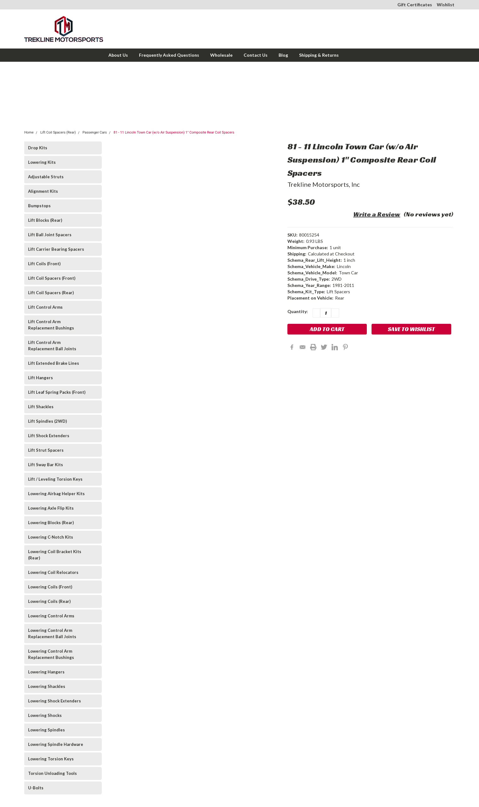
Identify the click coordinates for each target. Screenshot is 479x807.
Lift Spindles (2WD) (47, 421)
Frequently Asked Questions (169, 55)
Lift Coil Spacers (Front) (51, 278)
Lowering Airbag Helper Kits (56, 493)
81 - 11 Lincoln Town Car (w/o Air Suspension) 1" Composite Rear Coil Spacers (173, 132)
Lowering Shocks (45, 715)
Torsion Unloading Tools (52, 773)
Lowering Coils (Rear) (49, 601)
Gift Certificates (414, 4)
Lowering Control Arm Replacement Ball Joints (52, 633)
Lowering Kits (42, 162)
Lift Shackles (41, 406)
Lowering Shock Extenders (54, 700)
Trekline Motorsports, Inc (323, 184)
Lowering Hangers (46, 671)
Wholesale (221, 55)
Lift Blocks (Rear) (45, 220)
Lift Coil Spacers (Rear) (58, 132)
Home (29, 132)
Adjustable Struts (46, 176)
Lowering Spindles (46, 729)
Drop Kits (37, 147)
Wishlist (445, 4)
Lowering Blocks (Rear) (51, 522)
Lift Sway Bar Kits (45, 464)
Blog (283, 55)
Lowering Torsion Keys (51, 758)
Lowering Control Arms (51, 615)
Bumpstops (39, 205)
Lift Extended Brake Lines (53, 363)
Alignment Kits (43, 191)
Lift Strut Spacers (46, 450)
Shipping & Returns (319, 55)
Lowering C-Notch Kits (50, 537)
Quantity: (297, 311)
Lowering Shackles (46, 686)
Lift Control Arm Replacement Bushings (51, 324)
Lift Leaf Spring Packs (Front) (56, 392)
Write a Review (376, 214)
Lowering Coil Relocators (53, 572)
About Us (118, 55)
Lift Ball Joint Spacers (50, 234)
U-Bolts (35, 787)
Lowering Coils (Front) (50, 586)
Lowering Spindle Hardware (55, 744)
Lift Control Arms (45, 307)
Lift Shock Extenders (48, 435)
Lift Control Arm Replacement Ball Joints (52, 345)
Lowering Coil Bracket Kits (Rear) (54, 554)
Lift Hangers (40, 377)
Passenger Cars (95, 132)
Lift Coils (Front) (44, 263)
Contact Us (256, 55)
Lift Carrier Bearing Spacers (56, 249)
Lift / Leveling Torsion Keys (55, 479)
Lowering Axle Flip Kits (51, 508)
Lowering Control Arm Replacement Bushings (51, 654)
